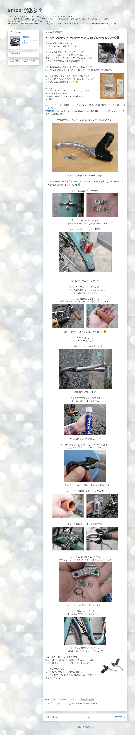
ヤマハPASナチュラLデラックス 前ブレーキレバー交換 (82, 37)
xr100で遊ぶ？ (25, 10)
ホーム (86, 717)
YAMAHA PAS (90, 703)
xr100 (26, 37)
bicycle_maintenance (72, 703)
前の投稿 (120, 717)
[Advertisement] (85, 689)
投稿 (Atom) (87, 727)
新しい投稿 (51, 717)
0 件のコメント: (67, 699)
